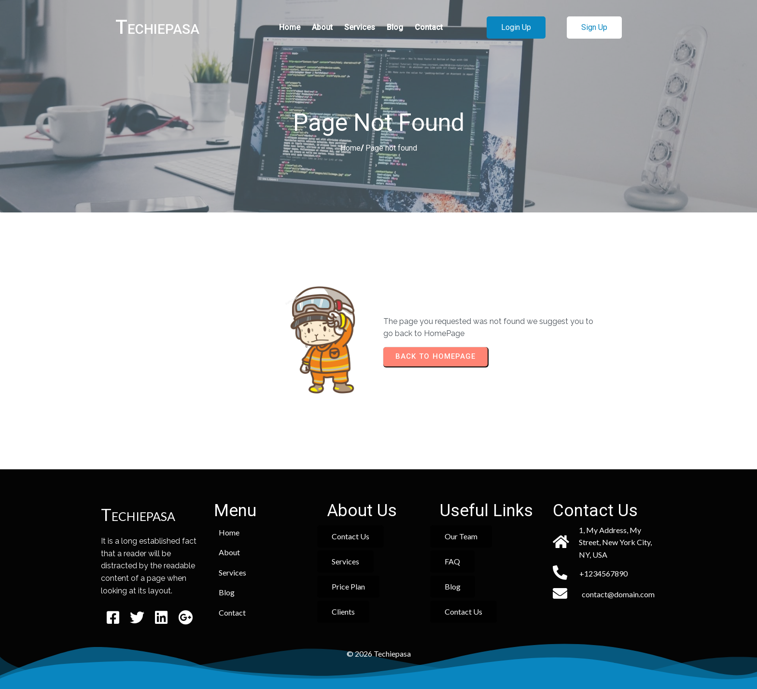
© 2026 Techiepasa (379, 653)
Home (350, 148)
